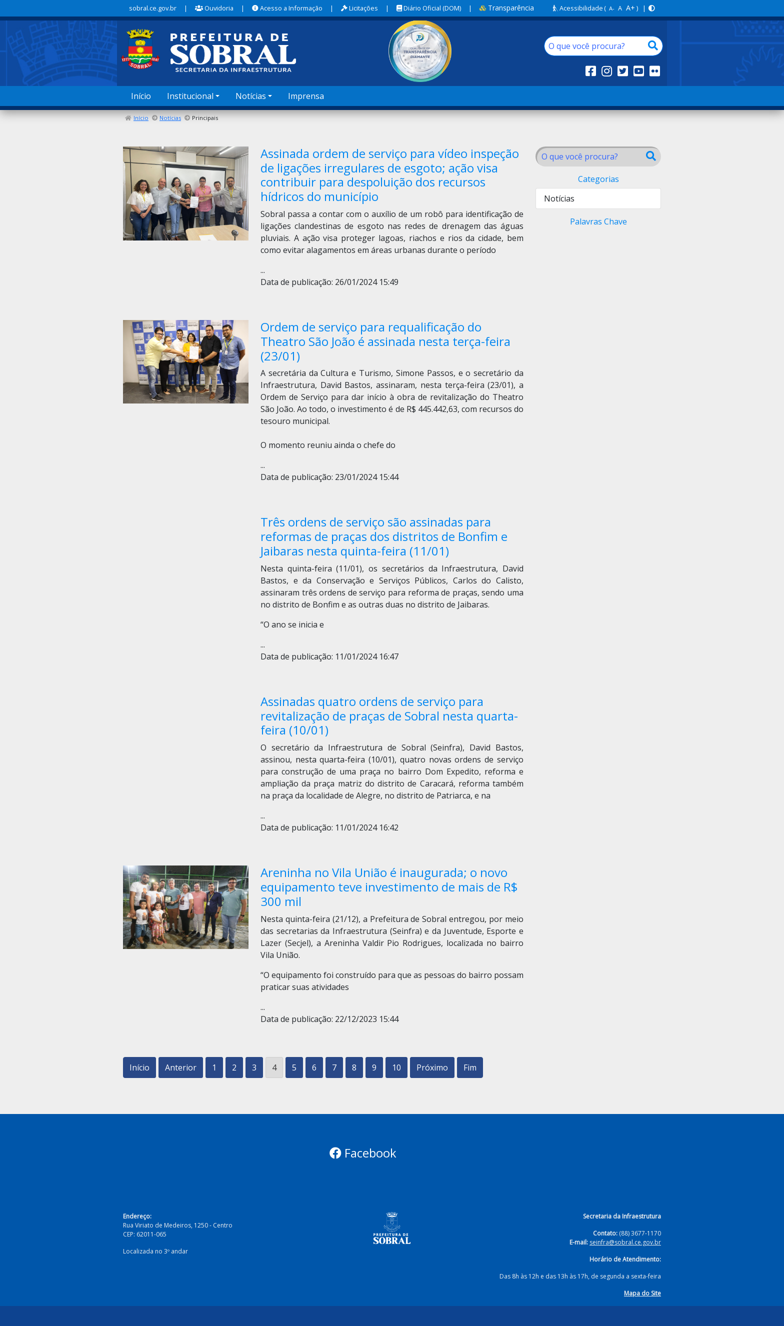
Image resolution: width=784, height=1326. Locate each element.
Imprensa (306, 96)
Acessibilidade (578, 8)
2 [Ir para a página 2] (234, 1067)
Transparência (507, 7)
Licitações (359, 8)
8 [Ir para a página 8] (354, 1067)
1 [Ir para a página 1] (214, 1067)
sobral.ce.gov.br (152, 8)
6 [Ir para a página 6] (314, 1067)
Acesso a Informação (287, 8)
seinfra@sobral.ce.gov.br (625, 1242)
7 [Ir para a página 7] (334, 1067)
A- (611, 8)
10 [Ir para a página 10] (396, 1067)
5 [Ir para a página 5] (294, 1067)
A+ (630, 7)
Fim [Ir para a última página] (470, 1067)
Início (141, 96)
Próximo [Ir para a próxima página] (432, 1067)
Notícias (170, 118)
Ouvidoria (214, 8)
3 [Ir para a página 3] (254, 1067)
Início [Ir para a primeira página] (140, 1067)
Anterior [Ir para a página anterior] (180, 1067)
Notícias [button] (251, 96)
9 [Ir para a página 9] (374, 1067)
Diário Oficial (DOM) (428, 8)
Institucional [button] (190, 96)
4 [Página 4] (274, 1067)
